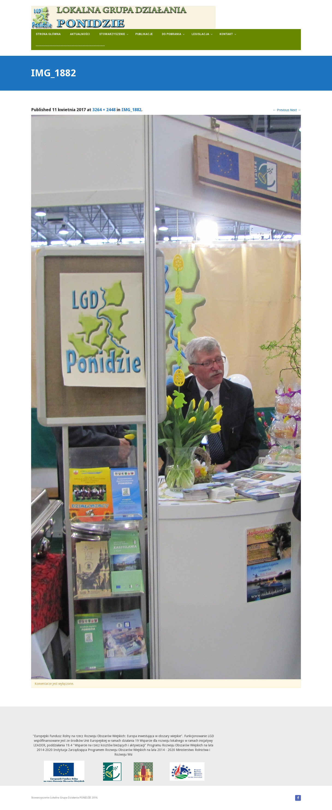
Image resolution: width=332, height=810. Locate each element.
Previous (281, 110)
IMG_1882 (131, 109)
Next (295, 110)
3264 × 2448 (104, 109)
